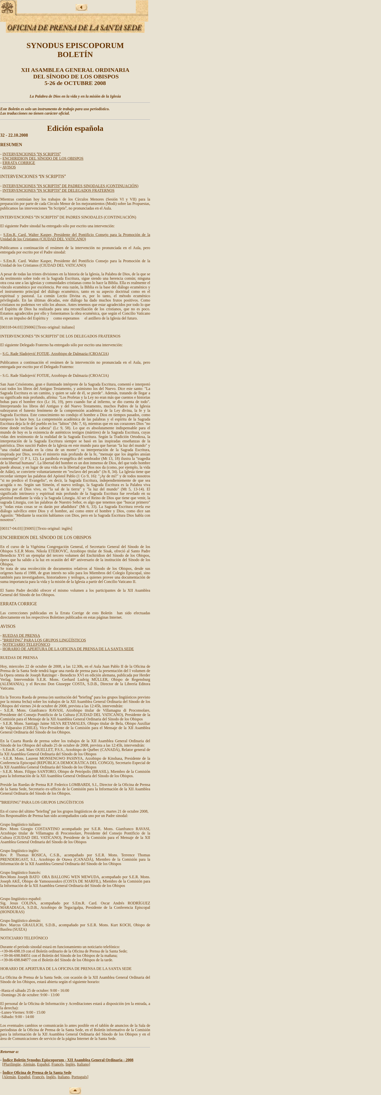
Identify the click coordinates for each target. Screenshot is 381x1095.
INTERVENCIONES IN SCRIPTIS (31, 154)
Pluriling (12, 1064)
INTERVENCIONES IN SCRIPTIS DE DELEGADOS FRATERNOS (58, 190)
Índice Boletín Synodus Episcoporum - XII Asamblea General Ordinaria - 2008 (67, 1060)
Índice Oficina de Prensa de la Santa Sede (36, 1072)
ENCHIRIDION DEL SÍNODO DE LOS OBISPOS (42, 158)
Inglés (70, 1064)
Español (43, 1064)
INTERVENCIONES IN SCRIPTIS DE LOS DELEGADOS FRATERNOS (60, 336)
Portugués (79, 1077)
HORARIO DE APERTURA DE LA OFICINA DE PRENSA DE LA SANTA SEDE (68, 649)
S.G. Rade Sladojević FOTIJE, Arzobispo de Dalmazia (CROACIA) (55, 354)
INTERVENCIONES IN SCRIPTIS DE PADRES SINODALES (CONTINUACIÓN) (70, 186)
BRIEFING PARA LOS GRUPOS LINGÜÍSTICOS (44, 640)
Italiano (83, 1064)
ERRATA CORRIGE (18, 163)
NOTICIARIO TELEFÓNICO (26, 644)
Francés (58, 1064)
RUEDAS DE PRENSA (21, 635)
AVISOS (9, 167)
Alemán (29, 1064)
